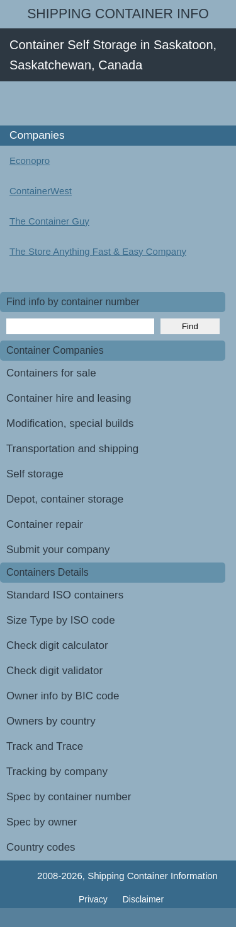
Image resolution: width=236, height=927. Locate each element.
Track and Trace (44, 746)
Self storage (35, 474)
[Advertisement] (118, 103)
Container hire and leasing (68, 398)
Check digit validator (54, 671)
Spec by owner (41, 822)
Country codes (41, 847)
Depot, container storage (64, 499)
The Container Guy (49, 221)
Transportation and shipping (72, 449)
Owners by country (51, 721)
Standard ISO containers (64, 595)
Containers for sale (51, 373)
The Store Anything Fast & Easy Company (97, 251)
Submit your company (58, 550)
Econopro (29, 160)
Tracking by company (57, 772)
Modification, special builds (69, 423)
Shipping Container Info (118, 13)
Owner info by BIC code (63, 696)
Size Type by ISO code (60, 620)
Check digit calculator (57, 645)
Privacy (94, 899)
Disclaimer (143, 899)
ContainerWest (40, 190)
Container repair (44, 524)
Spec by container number (68, 797)
